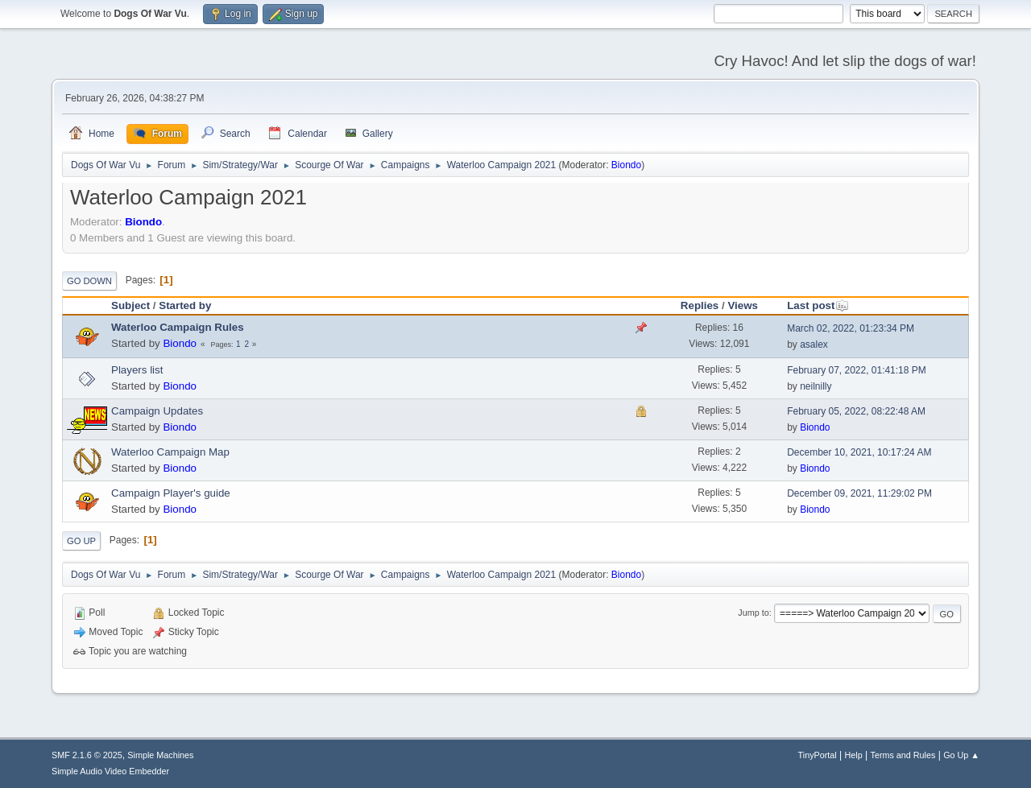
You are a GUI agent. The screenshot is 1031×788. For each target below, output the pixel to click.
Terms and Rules (903, 755)
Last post (818, 305)
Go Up (81, 541)
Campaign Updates (157, 411)
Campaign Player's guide (170, 493)
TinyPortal (817, 755)
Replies (699, 305)
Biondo (626, 165)
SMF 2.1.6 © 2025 (87, 755)
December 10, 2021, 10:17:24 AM (859, 452)
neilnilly (815, 386)
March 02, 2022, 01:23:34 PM (850, 328)
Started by (185, 305)
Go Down (89, 281)
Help (854, 755)
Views (742, 305)
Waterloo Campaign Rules (177, 327)
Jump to (753, 612)
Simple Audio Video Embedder (110, 771)
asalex (814, 344)
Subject (130, 305)
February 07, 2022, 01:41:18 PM (856, 370)
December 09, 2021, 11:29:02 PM (859, 493)
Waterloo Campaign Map (170, 452)
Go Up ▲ (961, 755)
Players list (137, 370)
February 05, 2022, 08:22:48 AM (856, 411)
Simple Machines (160, 755)
